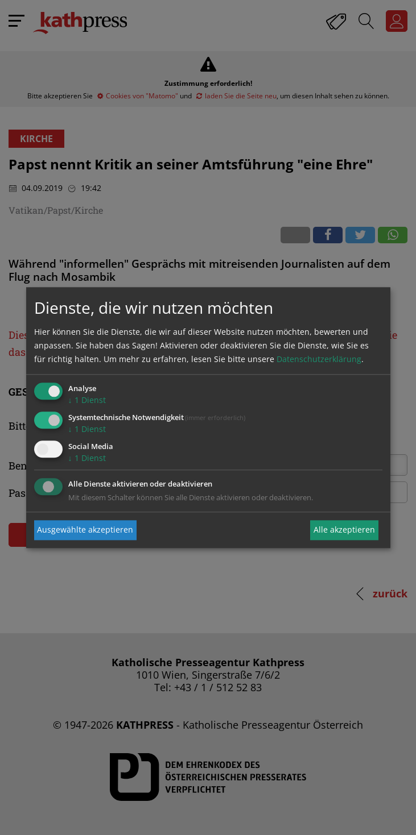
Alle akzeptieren (344, 530)
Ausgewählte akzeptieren (85, 530)
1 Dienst (87, 400)
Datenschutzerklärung (319, 359)
